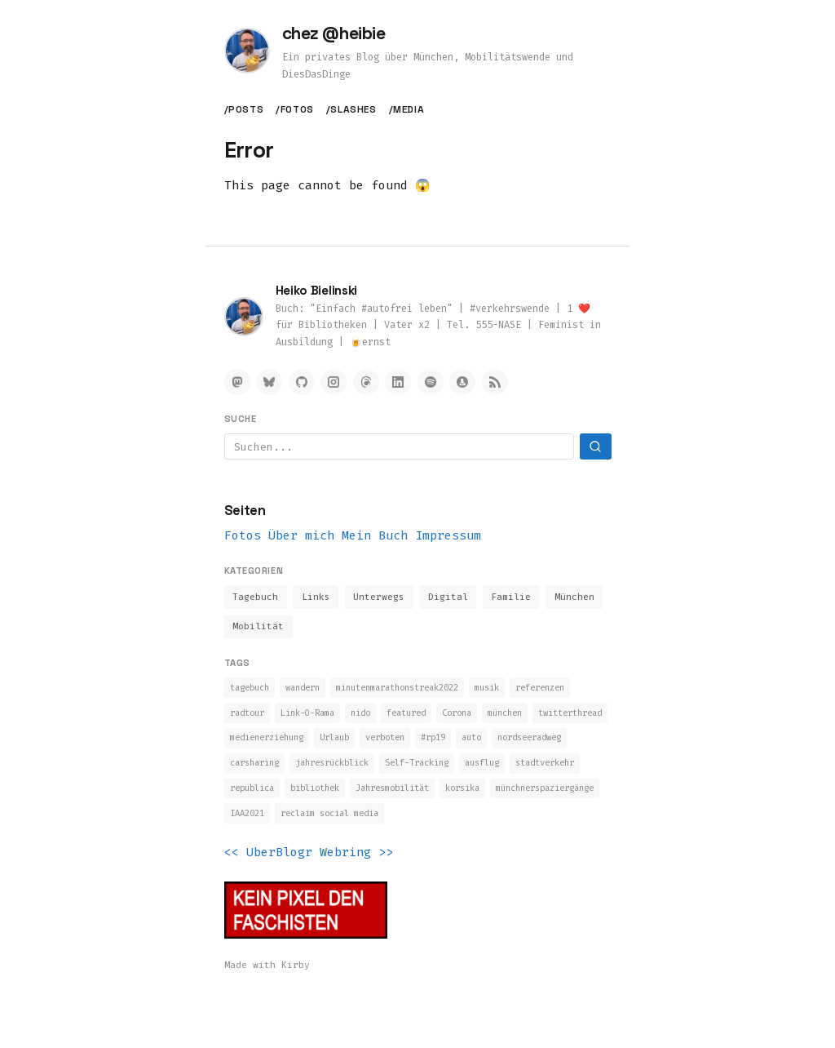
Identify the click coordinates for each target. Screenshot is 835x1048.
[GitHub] (302, 382)
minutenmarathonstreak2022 (421, 691)
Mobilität (259, 629)
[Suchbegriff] (399, 446)
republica (489, 798)
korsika (353, 824)
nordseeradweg (353, 771)
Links (317, 598)
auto (287, 771)
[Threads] (366, 382)
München (581, 598)
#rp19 (244, 771)
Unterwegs (382, 598)
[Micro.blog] (462, 382)
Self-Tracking (267, 798)
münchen (250, 744)
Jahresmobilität (273, 824)
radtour (324, 718)
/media (407, 109)
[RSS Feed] (495, 382)
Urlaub (498, 744)
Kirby (295, 1003)
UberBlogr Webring (308, 890)
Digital (452, 598)
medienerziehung (421, 744)
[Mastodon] (237, 382)
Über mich (301, 535)
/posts (244, 109)
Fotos (242, 535)
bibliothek (561, 798)
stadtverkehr (412, 798)
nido (452, 718)
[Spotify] (431, 382)
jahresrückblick (524, 771)
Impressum (448, 535)
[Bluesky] (269, 382)
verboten (555, 744)
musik (524, 691)
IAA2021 (541, 824)
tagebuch (253, 691)
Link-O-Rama (392, 718)
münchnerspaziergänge (447, 824)
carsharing (435, 771)
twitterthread (324, 744)
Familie (517, 598)
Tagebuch (256, 598)
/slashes (351, 109)
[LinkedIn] (398, 382)
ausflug (341, 798)
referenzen (258, 718)
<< (231, 890)
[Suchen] (596, 446)
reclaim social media (287, 851)
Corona (561, 718)
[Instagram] (333, 382)
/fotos (295, 109)
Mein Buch (375, 535)
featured (504, 718)
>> (385, 890)
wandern (313, 691)
